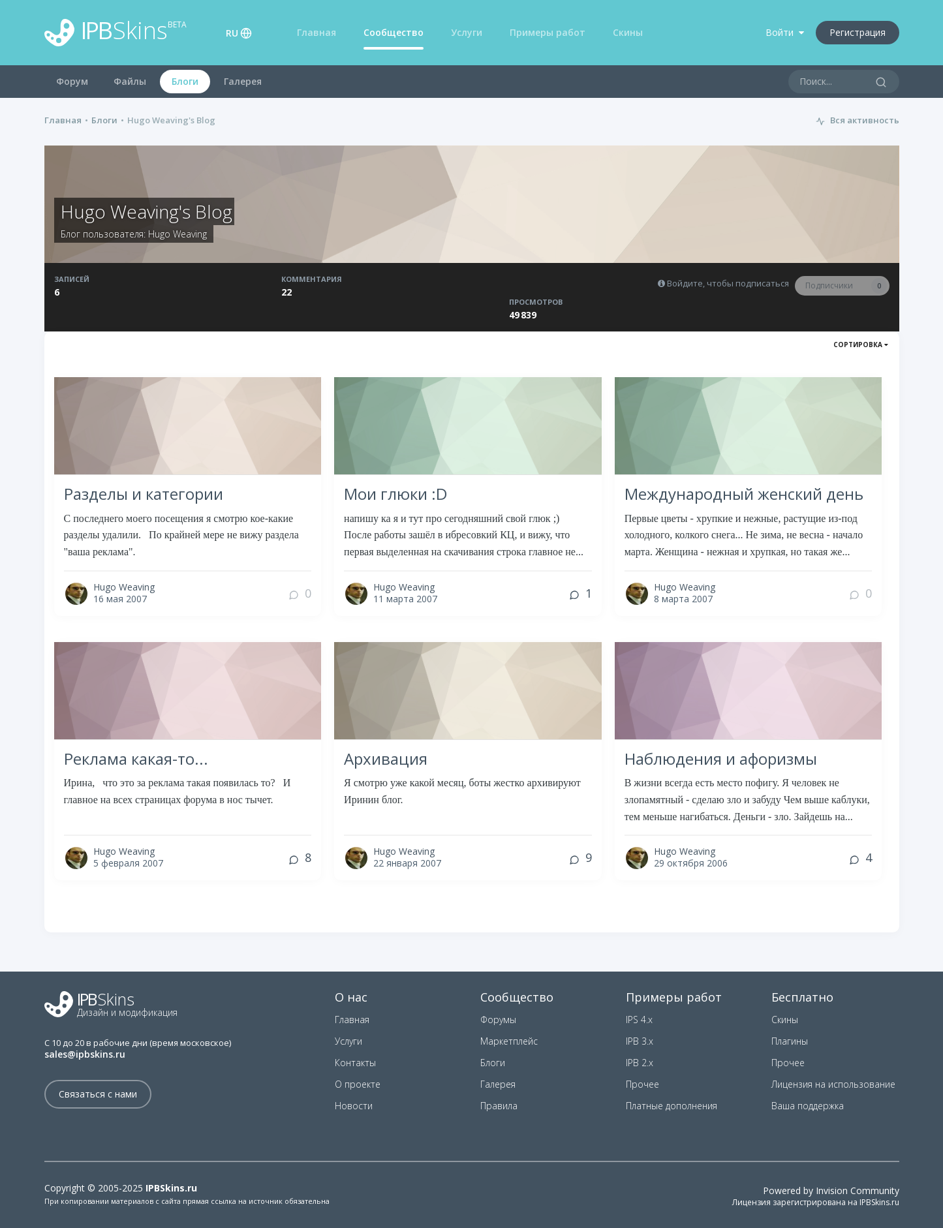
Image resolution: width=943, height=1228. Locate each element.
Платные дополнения (671, 1105)
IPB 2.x (639, 1062)
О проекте (357, 1084)
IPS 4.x (639, 1019)
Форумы (498, 1019)
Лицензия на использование (833, 1084)
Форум (72, 81)
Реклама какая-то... (136, 758)
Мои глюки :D (395, 493)
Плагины (789, 1041)
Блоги (185, 81)
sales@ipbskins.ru (84, 1054)
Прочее (642, 1084)
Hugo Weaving (177, 234)
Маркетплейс (509, 1041)
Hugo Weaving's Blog (146, 211)
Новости (354, 1105)
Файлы (130, 81)
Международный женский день (744, 493)
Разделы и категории (143, 493)
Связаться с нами (98, 1094)
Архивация (385, 758)
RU (232, 33)
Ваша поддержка (807, 1105)
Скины (628, 32)
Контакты (355, 1062)
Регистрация (857, 32)
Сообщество (393, 32)
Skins (115, 32)
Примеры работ (547, 32)
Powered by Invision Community (831, 1191)
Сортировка (860, 344)
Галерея (243, 81)
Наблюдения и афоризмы (721, 758)
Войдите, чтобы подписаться (728, 283)
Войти (784, 32)
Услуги (466, 32)
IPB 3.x (639, 1041)
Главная (316, 32)
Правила (499, 1105)
